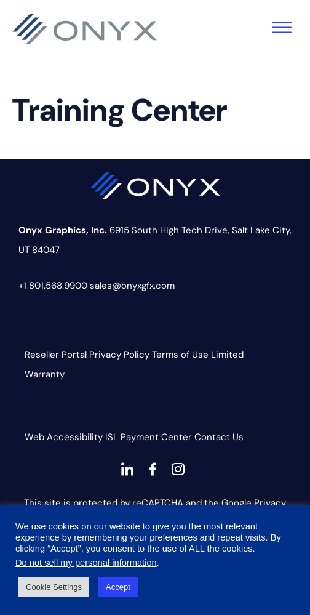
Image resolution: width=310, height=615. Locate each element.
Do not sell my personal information (86, 563)
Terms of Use (180, 354)
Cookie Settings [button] (54, 587)
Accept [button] (118, 587)
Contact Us (219, 437)
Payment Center (156, 437)
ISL (111, 437)
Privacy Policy (119, 354)
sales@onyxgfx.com (132, 285)
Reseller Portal (56, 354)
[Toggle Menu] (282, 27)
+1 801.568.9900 (52, 285)
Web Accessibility (64, 437)
